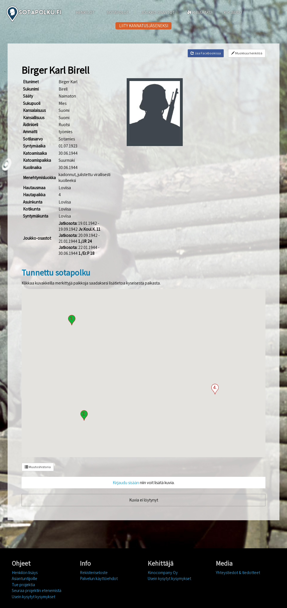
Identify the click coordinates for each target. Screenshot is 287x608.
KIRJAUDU (233, 12)
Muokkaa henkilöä (246, 53)
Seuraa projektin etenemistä (36, 590)
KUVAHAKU (199, 12)
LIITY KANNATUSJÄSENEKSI (143, 25)
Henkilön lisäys (25, 572)
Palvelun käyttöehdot (99, 578)
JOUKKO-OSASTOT (158, 12)
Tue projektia (23, 584)
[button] (71, 320)
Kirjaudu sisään (126, 482)
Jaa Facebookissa (206, 53)
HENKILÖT (85, 12)
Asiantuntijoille (24, 578)
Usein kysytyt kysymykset (33, 596)
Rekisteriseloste (94, 572)
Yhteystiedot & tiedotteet (238, 572)
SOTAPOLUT (118, 12)
